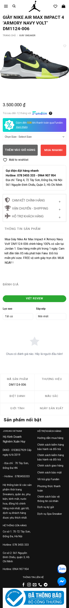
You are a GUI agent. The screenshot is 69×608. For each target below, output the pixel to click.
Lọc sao (7, 308)
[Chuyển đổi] (59, 201)
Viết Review (34, 298)
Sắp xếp (40, 308)
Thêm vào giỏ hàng (20, 150)
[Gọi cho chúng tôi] (40, 585)
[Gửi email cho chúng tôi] (34, 585)
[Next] (63, 72)
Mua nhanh (53, 150)
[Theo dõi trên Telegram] (45, 585)
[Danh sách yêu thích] (55, 6)
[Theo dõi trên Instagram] (29, 585)
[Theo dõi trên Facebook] (23, 585)
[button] (6, 6)
